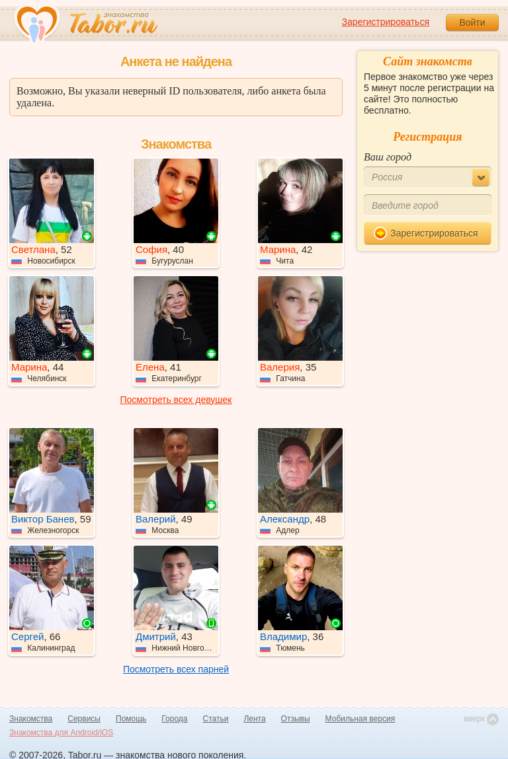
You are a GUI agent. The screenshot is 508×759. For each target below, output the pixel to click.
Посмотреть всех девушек (176, 399)
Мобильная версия (360, 718)
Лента (254, 718)
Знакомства (30, 718)
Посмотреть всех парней (176, 669)
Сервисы (84, 718)
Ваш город (387, 157)
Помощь (131, 718)
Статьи (216, 718)
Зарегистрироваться (385, 22)
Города (174, 718)
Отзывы (295, 718)
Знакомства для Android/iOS (61, 732)
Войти (472, 22)
